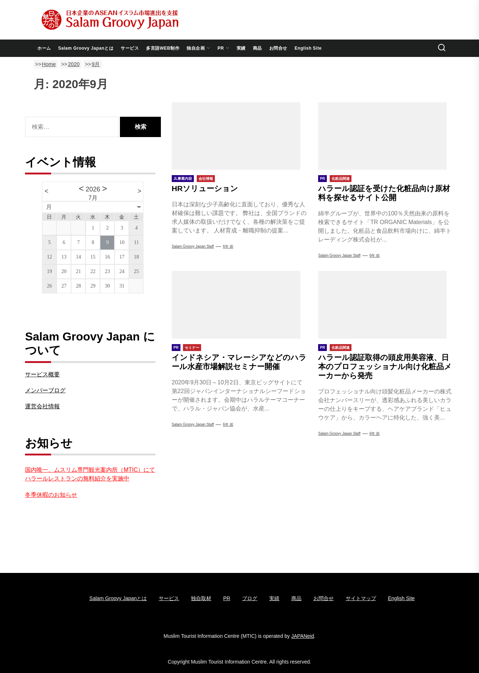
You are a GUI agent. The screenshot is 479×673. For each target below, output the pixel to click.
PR (223, 48)
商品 (257, 48)
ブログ (249, 598)
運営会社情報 (42, 406)
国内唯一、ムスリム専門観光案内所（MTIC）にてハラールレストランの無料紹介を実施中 (90, 474)
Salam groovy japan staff (193, 246)
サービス (130, 48)
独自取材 (201, 598)
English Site (308, 48)
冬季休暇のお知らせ (51, 495)
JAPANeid (302, 636)
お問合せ (278, 48)
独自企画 (198, 48)
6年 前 (228, 246)
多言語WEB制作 (162, 48)
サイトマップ (361, 598)
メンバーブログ (45, 390)
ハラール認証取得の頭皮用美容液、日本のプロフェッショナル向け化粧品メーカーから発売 (385, 366)
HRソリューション (205, 188)
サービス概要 (42, 374)
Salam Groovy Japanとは (86, 48)
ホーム (44, 48)
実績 (241, 48)
